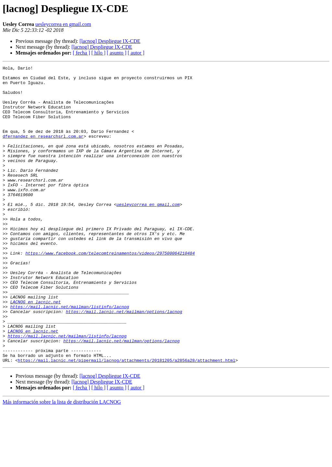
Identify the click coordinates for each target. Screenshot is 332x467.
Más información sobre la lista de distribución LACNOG (62, 461)
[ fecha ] (81, 53)
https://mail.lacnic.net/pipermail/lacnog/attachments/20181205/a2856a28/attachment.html (126, 420)
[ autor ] (136, 53)
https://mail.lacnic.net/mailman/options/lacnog (124, 361)
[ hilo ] (98, 53)
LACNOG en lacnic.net (35, 349)
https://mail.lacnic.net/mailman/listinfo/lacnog (69, 355)
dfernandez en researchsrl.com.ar (43, 151)
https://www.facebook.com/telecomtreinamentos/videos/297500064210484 (110, 291)
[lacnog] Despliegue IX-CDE (109, 41)
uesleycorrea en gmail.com (63, 24)
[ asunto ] (116, 53)
